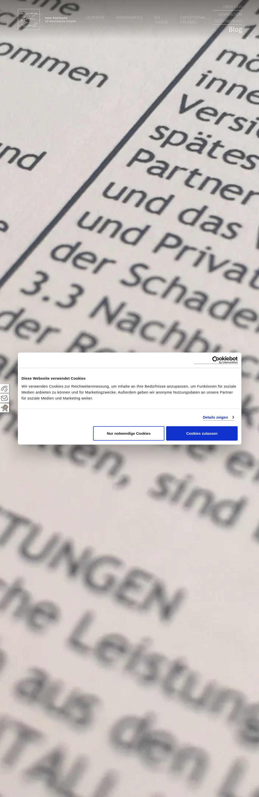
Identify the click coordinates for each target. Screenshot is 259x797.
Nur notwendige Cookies (128, 433)
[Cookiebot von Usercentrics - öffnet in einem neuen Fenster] (216, 360)
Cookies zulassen (202, 433)
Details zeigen (215, 417)
